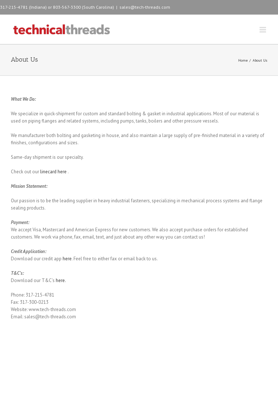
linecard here (54, 172)
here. (61, 280)
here (67, 259)
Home (243, 60)
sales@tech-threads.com (144, 7)
